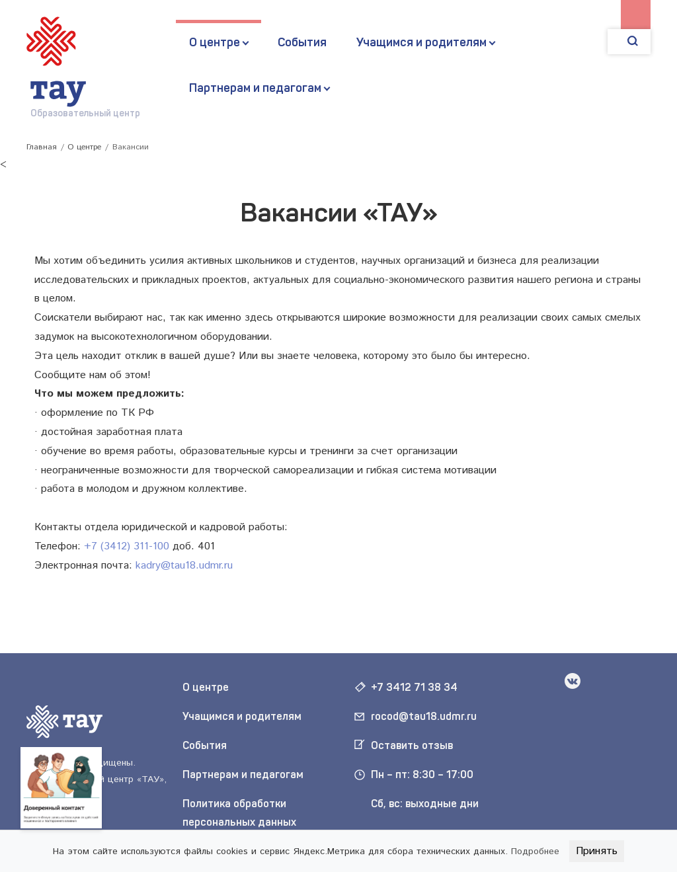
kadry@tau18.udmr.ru (184, 565)
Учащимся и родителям (421, 42)
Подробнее (535, 851)
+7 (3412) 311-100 (126, 546)
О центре (214, 42)
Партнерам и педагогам (255, 88)
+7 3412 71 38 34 (414, 687)
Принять (596, 851)
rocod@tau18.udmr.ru (424, 716)
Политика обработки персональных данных (239, 813)
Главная (41, 147)
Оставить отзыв (412, 745)
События (302, 42)
